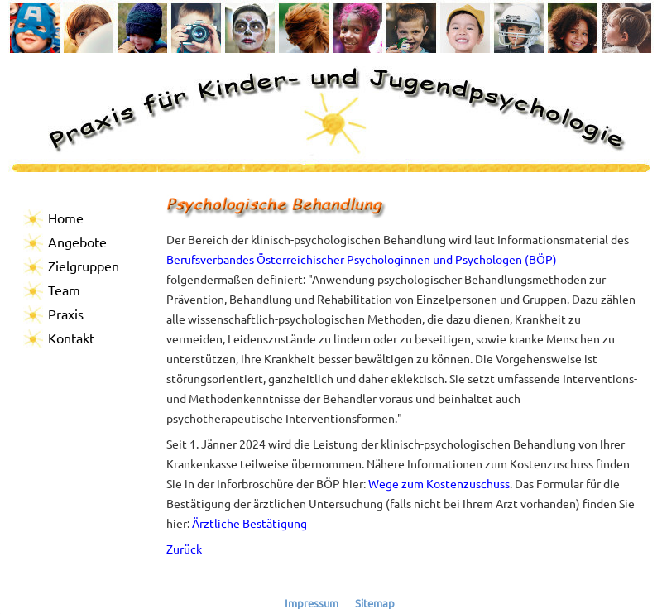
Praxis (66, 313)
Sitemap (375, 603)
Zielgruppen (83, 265)
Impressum (311, 603)
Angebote (77, 241)
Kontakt (71, 337)
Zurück (184, 548)
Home (66, 217)
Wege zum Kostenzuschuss (439, 483)
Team (64, 289)
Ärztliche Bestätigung (249, 523)
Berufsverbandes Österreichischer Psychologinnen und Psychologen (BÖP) (361, 259)
